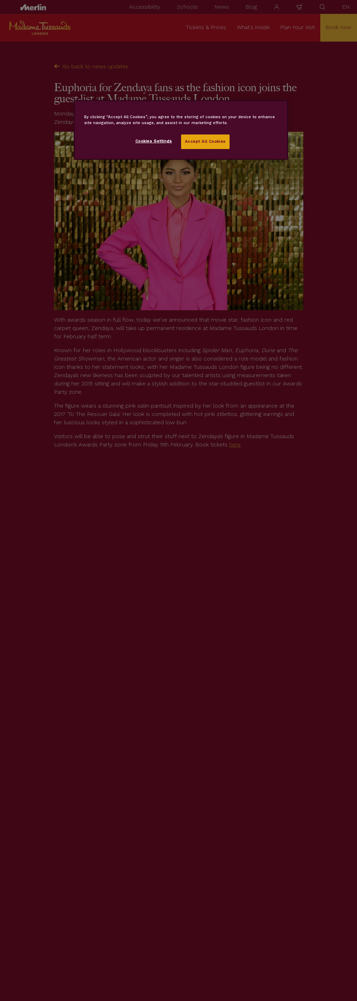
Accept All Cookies (205, 141)
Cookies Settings (153, 141)
